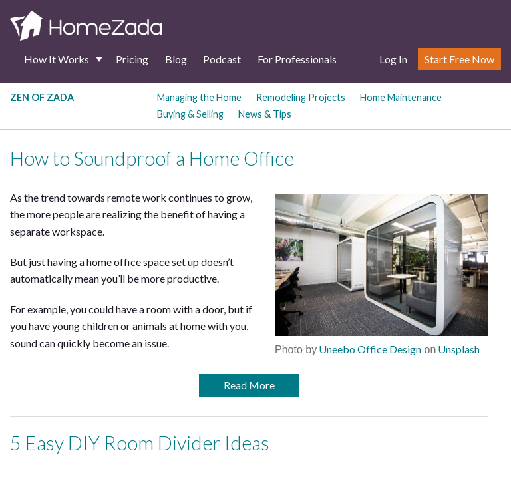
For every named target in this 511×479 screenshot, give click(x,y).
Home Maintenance (401, 97)
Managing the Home (199, 97)
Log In (393, 59)
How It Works (56, 59)
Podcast (222, 59)
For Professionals (297, 59)
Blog (176, 59)
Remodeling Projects (300, 97)
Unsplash (458, 349)
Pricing (132, 59)
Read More (249, 385)
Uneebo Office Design (369, 349)
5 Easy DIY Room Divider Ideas (139, 443)
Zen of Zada (42, 97)
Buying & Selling (190, 114)
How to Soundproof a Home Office (152, 158)
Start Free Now (459, 59)
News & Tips (264, 114)
